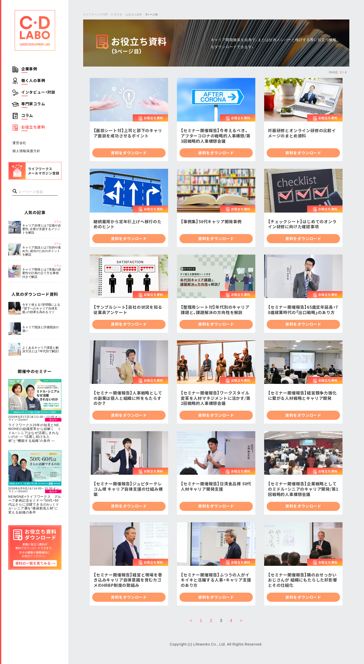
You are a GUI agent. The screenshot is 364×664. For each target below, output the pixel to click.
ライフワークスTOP (95, 14)
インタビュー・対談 (38, 92)
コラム (27, 115)
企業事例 (29, 69)
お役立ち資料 (33, 127)
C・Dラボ (116, 14)
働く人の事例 (33, 80)
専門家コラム (33, 104)
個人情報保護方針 (26, 150)
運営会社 (19, 142)
